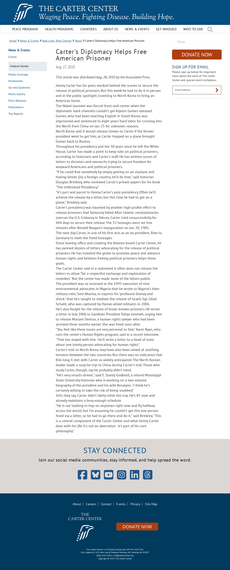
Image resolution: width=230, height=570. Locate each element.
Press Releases (17, 100)
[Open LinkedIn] (134, 478)
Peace (78, 40)
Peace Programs (25, 29)
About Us (110, 29)
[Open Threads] (147, 478)
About (77, 504)
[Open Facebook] (82, 478)
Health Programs (59, 29)
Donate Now (197, 54)
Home (13, 40)
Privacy (135, 504)
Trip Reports (15, 113)
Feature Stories (19, 66)
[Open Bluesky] (95, 478)
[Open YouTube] (108, 478)
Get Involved (166, 29)
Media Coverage (18, 74)
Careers (91, 504)
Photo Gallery (16, 94)
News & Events (137, 29)
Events (12, 57)
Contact (106, 504)
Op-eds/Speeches (19, 87)
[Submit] (217, 90)
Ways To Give (193, 29)
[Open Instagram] (121, 474)
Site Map (151, 504)
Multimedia (15, 81)
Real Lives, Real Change (57, 40)
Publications (16, 107)
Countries (88, 29)
